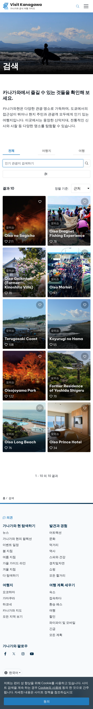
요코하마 (9, 592)
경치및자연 (57, 563)
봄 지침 (8, 551)
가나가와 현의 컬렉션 (17, 539)
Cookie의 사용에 (49, 687)
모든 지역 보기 (13, 616)
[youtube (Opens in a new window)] (31, 654)
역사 (52, 551)
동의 (47, 701)
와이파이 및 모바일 (62, 622)
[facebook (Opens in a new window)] (5, 654)
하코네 (7, 604)
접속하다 (55, 598)
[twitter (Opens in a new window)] (14, 654)
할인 (52, 616)
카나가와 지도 (12, 610)
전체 (11, 151)
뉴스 (6, 532)
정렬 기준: (61, 188)
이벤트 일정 (11, 545)
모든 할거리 (57, 575)
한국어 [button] (11, 673)
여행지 (46, 151)
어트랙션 (55, 532)
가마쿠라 (9, 598)
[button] (40, 201)
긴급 (52, 629)
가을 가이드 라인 (14, 563)
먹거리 (53, 545)
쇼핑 (52, 569)
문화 (52, 539)
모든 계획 (55, 635)
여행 (82, 151)
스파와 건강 (57, 557)
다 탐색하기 (11, 575)
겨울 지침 (9, 569)
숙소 (52, 592)
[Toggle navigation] (86, 6)
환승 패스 (55, 604)
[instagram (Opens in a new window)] (23, 654)
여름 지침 (9, 557)
